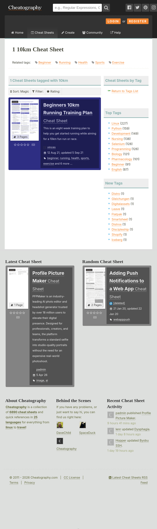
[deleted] (119, 303)
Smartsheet (120, 219)
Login (113, 21)
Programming (121, 149)
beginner (52, 158)
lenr (118, 429)
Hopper (121, 440)
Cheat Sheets (42, 32)
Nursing (117, 139)
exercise (48, 163)
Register (138, 21)
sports (85, 158)
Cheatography (16, 407)
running (65, 158)
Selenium (118, 144)
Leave (116, 209)
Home (17, 32)
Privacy (29, 482)
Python (117, 128)
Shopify (117, 234)
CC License (72, 477)
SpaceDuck (87, 433)
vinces (51, 147)
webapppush (121, 319)
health (75, 158)
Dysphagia (141, 429)
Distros (117, 224)
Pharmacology (122, 159)
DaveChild (63, 433)
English (117, 169)
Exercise (118, 62)
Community (92, 32)
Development (121, 133)
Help (115, 32)
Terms (13, 482)
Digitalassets (121, 204)
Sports (99, 62)
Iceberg (117, 240)
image (40, 380)
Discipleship (120, 229)
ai (47, 380)
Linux (115, 123)
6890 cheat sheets (23, 412)
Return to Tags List (125, 91)
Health (83, 62)
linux (9, 427)
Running (65, 62)
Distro (116, 194)
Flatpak (117, 214)
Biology (117, 154)
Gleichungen (121, 199)
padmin (41, 369)
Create (68, 32)
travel (21, 427)
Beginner (44, 62)
